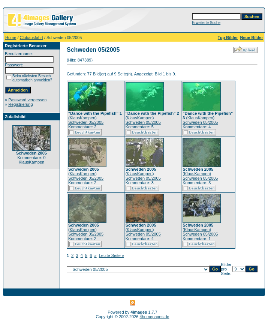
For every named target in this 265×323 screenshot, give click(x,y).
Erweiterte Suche (206, 23)
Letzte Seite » (111, 255)
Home (10, 37)
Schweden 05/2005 (85, 122)
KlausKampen (83, 118)
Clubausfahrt (31, 37)
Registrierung (20, 104)
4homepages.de (154, 316)
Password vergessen (27, 100)
